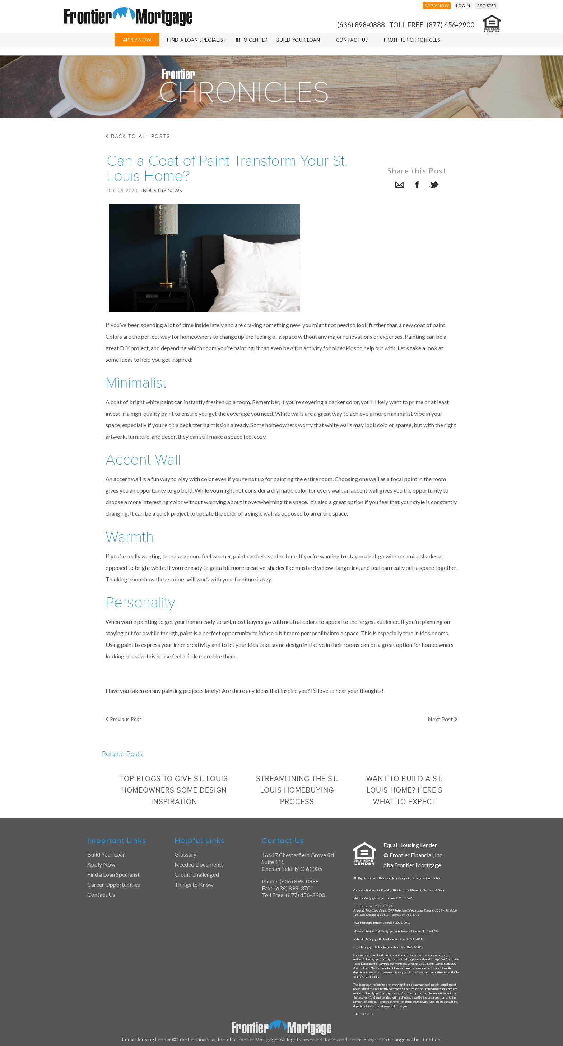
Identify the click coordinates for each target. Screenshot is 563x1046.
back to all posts (138, 136)
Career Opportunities (113, 884)
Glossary (185, 854)
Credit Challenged (197, 874)
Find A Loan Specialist (197, 40)
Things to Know (194, 884)
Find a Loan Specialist (113, 874)
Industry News (161, 190)
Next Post (442, 719)
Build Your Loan (298, 40)
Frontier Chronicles (412, 40)
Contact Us (352, 40)
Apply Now (137, 40)
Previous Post (123, 719)
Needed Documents (199, 864)
